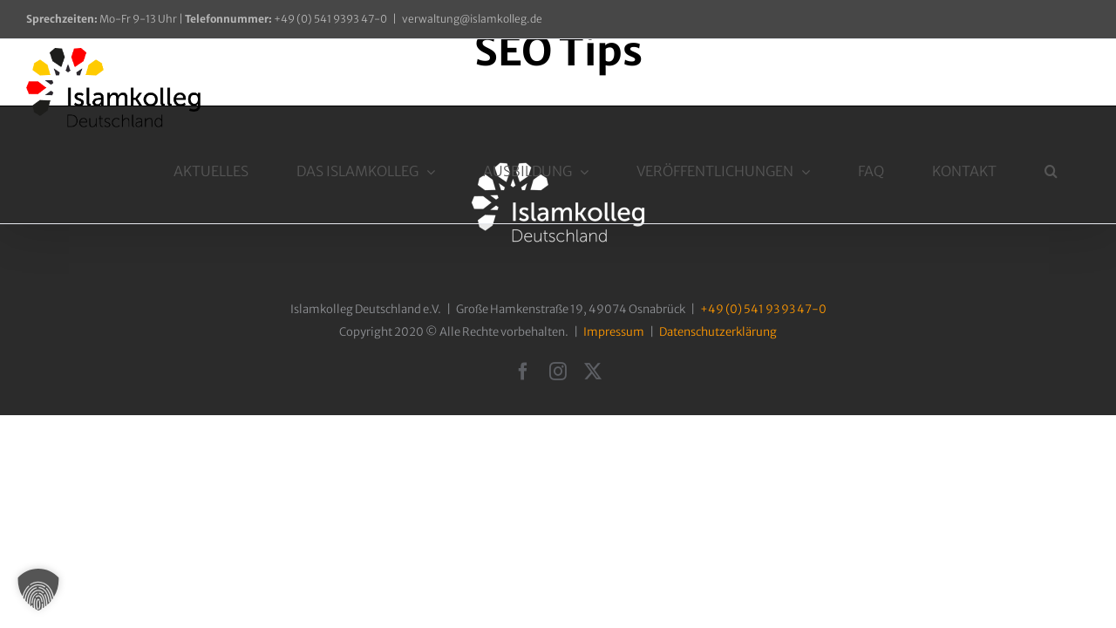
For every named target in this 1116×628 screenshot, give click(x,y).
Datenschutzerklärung (718, 331)
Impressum (613, 331)
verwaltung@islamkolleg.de (472, 18)
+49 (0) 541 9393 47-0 (286, 18)
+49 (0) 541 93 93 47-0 (763, 309)
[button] (1068, 82)
